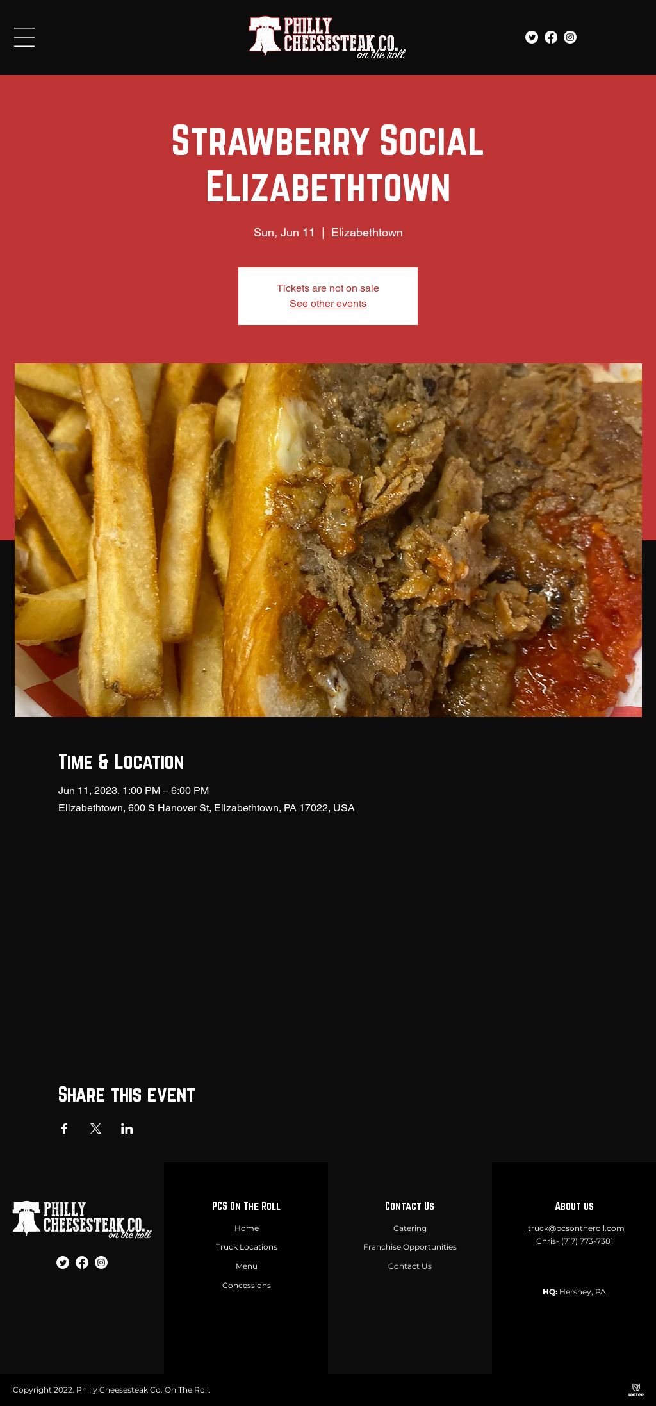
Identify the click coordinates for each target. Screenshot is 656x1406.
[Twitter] (531, 37)
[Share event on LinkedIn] (127, 1128)
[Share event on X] (96, 1128)
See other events (328, 303)
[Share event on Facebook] (64, 1128)
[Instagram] (570, 37)
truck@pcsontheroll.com (576, 1228)
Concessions (246, 1285)
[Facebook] (551, 37)
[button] (24, 37)
